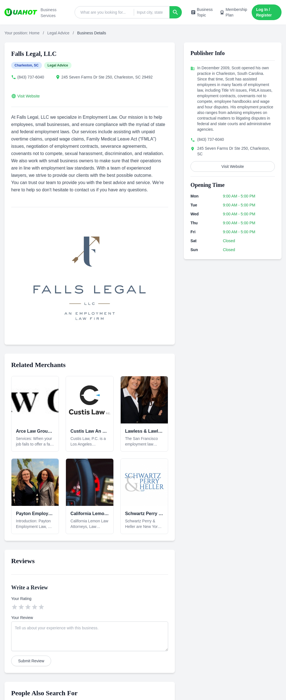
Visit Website (28, 96)
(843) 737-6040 (30, 77)
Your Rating (21, 598)
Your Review (22, 617)
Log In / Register (264, 12)
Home (34, 33)
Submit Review (31, 661)
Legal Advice (58, 33)
